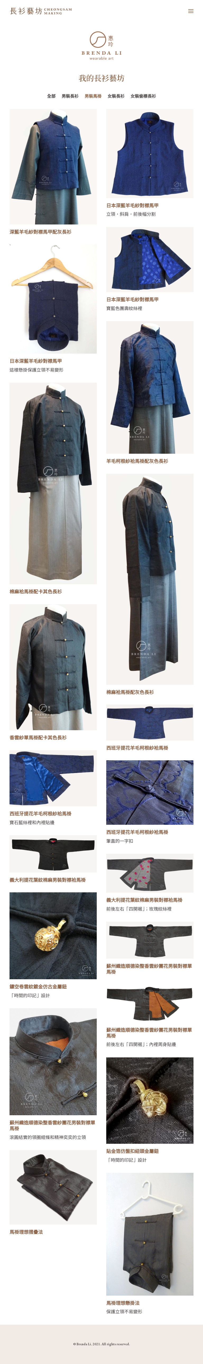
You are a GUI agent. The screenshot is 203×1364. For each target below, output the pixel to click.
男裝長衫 (70, 96)
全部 (51, 96)
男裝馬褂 (93, 96)
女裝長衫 (116, 96)
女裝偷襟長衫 (143, 96)
